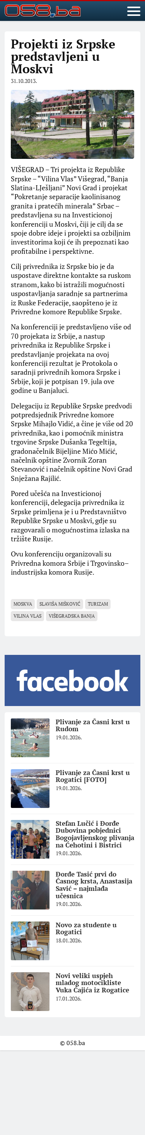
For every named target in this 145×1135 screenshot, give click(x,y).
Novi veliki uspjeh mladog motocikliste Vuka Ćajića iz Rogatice (92, 982)
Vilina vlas (27, 616)
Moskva (23, 604)
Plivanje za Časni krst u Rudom (93, 725)
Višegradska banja (72, 616)
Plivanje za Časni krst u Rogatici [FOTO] (93, 776)
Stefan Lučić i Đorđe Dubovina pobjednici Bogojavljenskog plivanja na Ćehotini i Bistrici (95, 834)
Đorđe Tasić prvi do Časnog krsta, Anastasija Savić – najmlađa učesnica (94, 885)
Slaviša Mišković (59, 604)
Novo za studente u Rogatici (86, 928)
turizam (98, 604)
